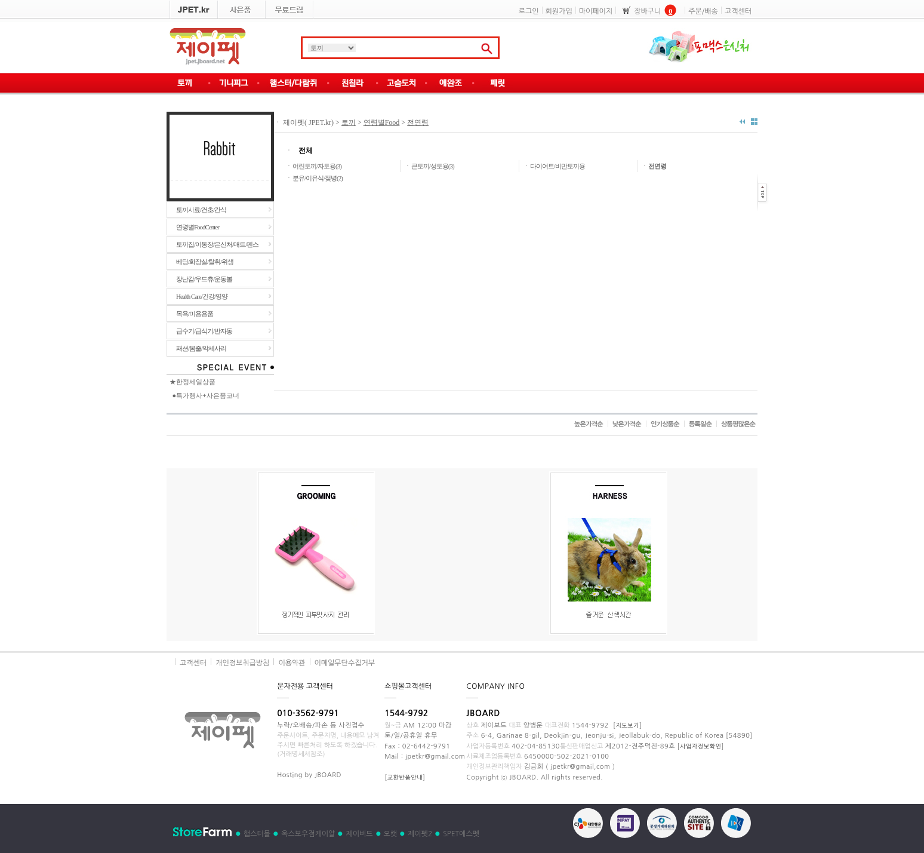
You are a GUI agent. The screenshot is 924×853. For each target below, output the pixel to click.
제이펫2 (420, 833)
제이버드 (359, 833)
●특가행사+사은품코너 (206, 395)
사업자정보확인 (700, 746)
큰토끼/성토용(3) (432, 166)
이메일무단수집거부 (345, 663)
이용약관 (291, 663)
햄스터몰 (257, 833)
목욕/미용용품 (194, 313)
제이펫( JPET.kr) (307, 122)
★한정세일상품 (192, 381)
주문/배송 (703, 11)
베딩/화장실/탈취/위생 (204, 261)
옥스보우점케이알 (308, 833)
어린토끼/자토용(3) (316, 166)
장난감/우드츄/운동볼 (204, 279)
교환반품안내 (405, 777)
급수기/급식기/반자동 (204, 331)
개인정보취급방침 (242, 663)
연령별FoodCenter (197, 227)
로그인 (529, 11)
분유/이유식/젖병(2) (317, 178)
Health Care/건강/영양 (201, 296)
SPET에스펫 (461, 833)
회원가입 (559, 11)
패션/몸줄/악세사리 (201, 348)
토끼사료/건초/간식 (201, 209)
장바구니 (647, 11)
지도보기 (627, 725)
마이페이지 (595, 11)
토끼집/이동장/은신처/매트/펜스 (217, 244)
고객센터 (738, 11)
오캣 (391, 833)
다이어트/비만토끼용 (557, 166)
